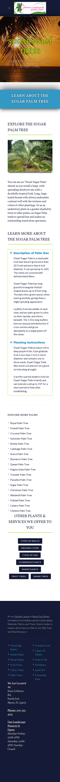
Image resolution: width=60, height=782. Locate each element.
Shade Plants (30, 569)
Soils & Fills (41, 659)
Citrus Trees (17, 669)
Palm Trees (16, 675)
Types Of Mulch (30, 541)
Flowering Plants (30, 562)
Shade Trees (40, 576)
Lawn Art (40, 669)
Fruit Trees (19, 576)
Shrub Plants (17, 659)
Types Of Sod (30, 555)
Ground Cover (30, 548)
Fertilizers (40, 664)
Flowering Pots (40, 677)
